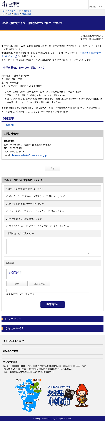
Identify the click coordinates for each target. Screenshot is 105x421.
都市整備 (27, 11)
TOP (3, 11)
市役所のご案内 (10, 351)
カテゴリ (11, 11)
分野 (19, 11)
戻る (52, 168)
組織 (9, 14)
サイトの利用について (13, 341)
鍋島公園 (10, 125)
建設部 (16, 14)
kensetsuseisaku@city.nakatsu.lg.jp (29, 155)
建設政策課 (26, 14)
